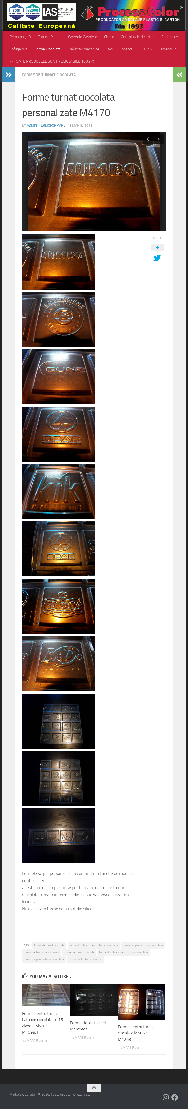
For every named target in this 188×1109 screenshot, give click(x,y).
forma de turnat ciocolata (49, 945)
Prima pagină (20, 36)
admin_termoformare (46, 125)
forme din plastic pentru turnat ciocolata (123, 952)
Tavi (109, 49)
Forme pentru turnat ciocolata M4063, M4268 (136, 1033)
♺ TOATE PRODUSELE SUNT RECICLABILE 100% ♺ (52, 61)
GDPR (144, 49)
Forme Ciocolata (48, 49)
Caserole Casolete (82, 36)
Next (159, 139)
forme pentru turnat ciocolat (86, 959)
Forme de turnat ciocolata (49, 74)
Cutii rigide (169, 36)
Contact (125, 49)
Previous (148, 139)
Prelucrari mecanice (83, 49)
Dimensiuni (168, 49)
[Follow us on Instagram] (166, 1097)
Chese (109, 36)
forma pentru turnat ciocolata (41, 952)
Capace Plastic (49, 36)
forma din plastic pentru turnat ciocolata (93, 945)
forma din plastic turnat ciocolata (143, 945)
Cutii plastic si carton (137, 36)
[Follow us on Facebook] (174, 1097)
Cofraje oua (19, 49)
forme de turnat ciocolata (79, 952)
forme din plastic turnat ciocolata (44, 959)
